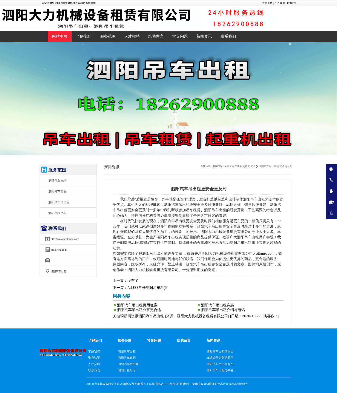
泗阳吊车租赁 (57, 191)
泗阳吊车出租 (57, 180)
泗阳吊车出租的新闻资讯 (241, 166)
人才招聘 (94, 364)
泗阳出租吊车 (57, 213)
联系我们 (292, 3)
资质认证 (94, 357)
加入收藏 (280, 3)
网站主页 (59, 36)
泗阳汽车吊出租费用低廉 (137, 305)
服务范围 (125, 340)
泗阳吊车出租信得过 (220, 351)
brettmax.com (264, 253)
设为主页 (267, 3)
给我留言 (184, 340)
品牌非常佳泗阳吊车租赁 (147, 288)
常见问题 (154, 340)
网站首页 (218, 166)
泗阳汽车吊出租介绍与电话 (223, 310)
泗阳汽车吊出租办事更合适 (139, 310)
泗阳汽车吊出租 (58, 202)
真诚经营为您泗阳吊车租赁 (225, 357)
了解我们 (95, 340)
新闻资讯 (131, 316)
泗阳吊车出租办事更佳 (222, 370)
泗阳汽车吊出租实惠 (217, 305)
